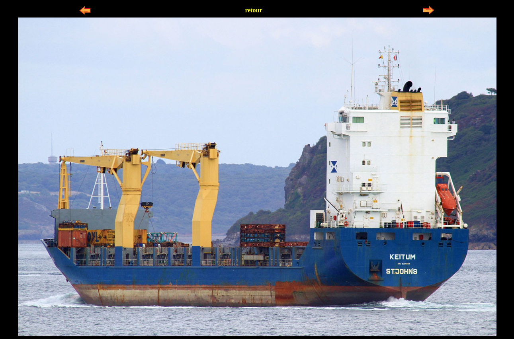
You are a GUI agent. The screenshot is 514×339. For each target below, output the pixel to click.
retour (253, 10)
